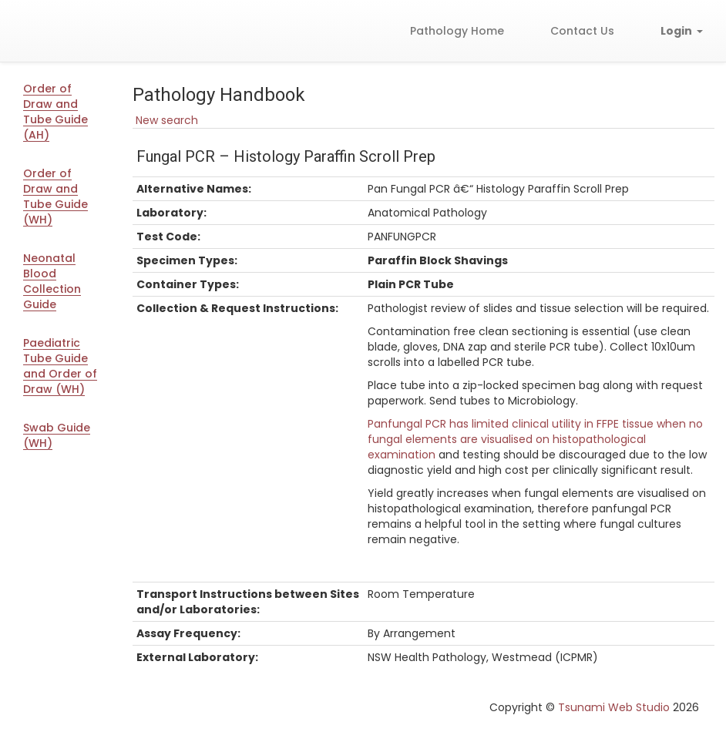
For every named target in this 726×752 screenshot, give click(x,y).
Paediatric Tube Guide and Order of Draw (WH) (60, 366)
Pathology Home (457, 31)
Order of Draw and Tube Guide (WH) (55, 196)
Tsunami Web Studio (614, 707)
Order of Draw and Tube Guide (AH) (55, 112)
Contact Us (582, 31)
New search (165, 120)
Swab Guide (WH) (56, 435)
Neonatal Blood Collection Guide (52, 281)
